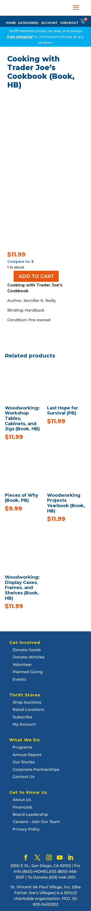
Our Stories (24, 762)
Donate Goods (27, 650)
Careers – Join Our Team (36, 821)
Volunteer (22, 664)
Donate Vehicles (28, 657)
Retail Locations (28, 709)
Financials (22, 807)
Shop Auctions (27, 702)
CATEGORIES (28, 23)
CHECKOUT (69, 23)
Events (19, 679)
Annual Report (27, 754)
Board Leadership (30, 814)
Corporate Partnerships (36, 769)
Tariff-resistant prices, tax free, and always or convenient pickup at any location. (45, 37)
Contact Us (23, 776)
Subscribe (22, 717)
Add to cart (36, 276)
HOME (11, 23)
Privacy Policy (26, 829)
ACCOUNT (49, 23)
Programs (22, 747)
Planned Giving (28, 672)
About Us (22, 799)
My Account (24, 724)
